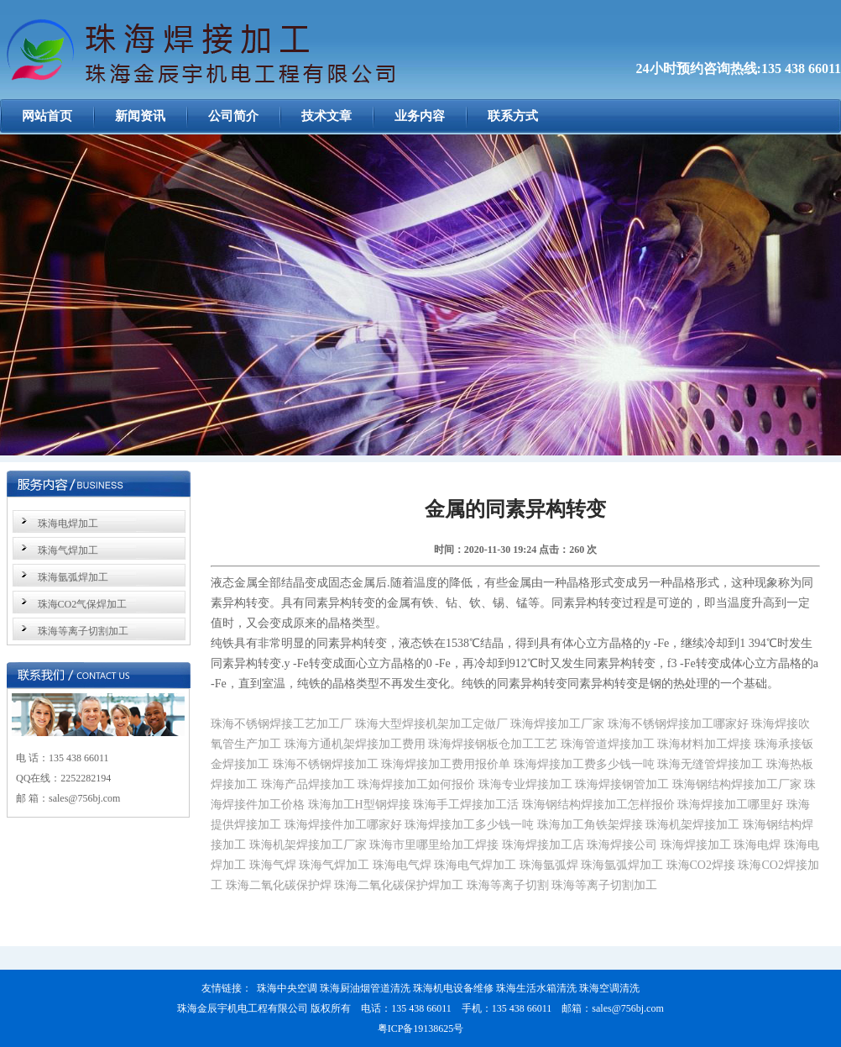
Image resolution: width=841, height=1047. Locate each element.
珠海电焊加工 (68, 523)
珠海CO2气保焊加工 (83, 604)
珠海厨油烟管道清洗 (365, 988)
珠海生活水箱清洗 (536, 988)
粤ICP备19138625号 (421, 1028)
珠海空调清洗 (609, 988)
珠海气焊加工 (68, 550)
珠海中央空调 (287, 988)
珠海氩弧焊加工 (73, 577)
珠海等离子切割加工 (83, 631)
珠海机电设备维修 (453, 988)
